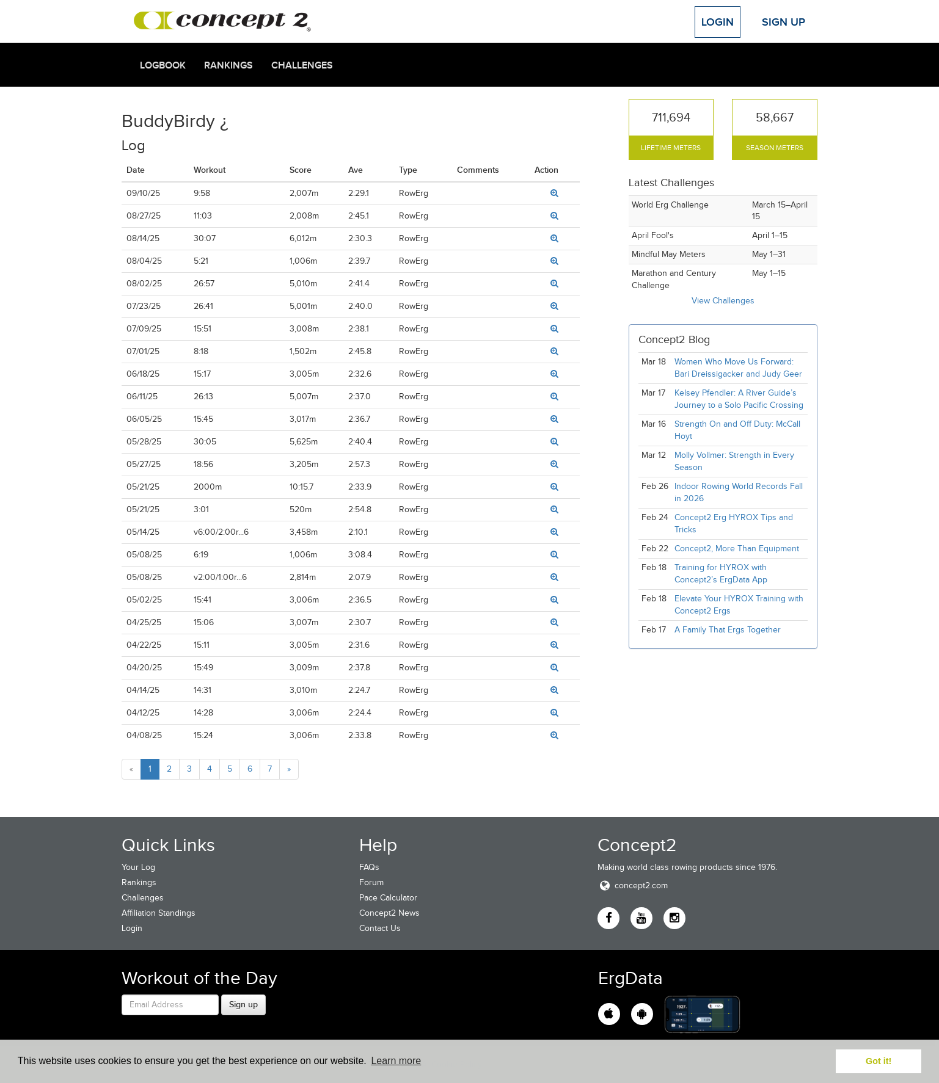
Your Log (138, 867)
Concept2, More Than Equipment (736, 548)
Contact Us (380, 928)
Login (717, 22)
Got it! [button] (878, 1061)
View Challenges (723, 300)
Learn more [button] (396, 1061)
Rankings (228, 65)
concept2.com (632, 885)
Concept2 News (389, 913)
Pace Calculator (388, 897)
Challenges (302, 65)
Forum (371, 882)
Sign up (243, 1004)
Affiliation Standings (158, 913)
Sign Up (783, 22)
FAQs (369, 867)
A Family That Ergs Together (727, 629)
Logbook (163, 65)
